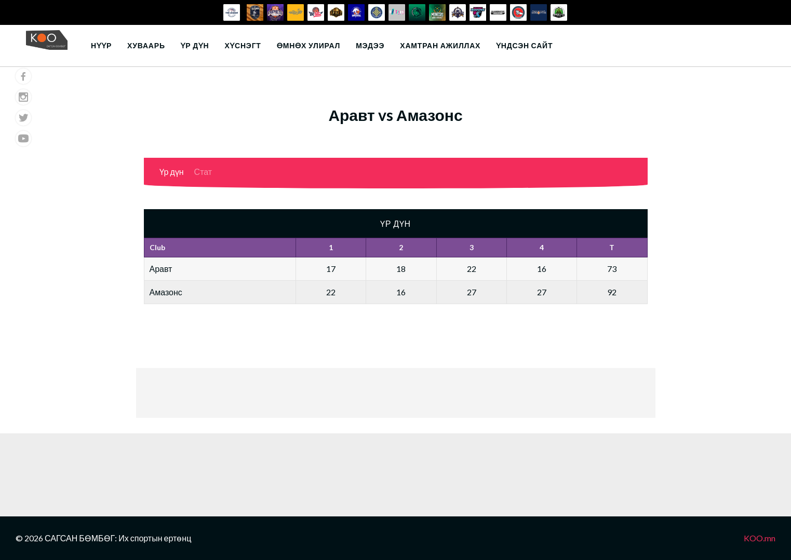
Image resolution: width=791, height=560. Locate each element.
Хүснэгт (242, 45)
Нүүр (101, 45)
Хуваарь (146, 45)
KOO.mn (759, 538)
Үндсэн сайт (524, 45)
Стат (203, 171)
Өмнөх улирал (308, 45)
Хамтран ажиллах (440, 45)
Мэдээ (370, 45)
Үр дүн (195, 45)
